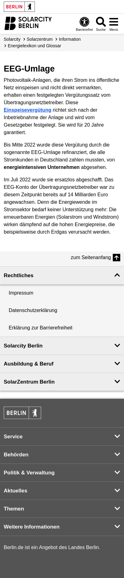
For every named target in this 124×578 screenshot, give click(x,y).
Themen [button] (14, 509)
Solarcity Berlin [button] (23, 346)
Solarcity (12, 39)
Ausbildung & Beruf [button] (29, 364)
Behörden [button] (16, 455)
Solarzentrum (40, 39)
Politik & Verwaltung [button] (29, 473)
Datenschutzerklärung (33, 310)
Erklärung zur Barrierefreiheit (41, 327)
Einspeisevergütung (27, 110)
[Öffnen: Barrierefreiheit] (84, 24)
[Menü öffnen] (113, 24)
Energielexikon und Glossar (34, 45)
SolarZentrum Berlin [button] (29, 382)
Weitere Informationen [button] (32, 527)
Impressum (21, 293)
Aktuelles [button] (15, 491)
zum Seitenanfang (91, 257)
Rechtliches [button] (18, 275)
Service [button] (13, 437)
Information (70, 39)
